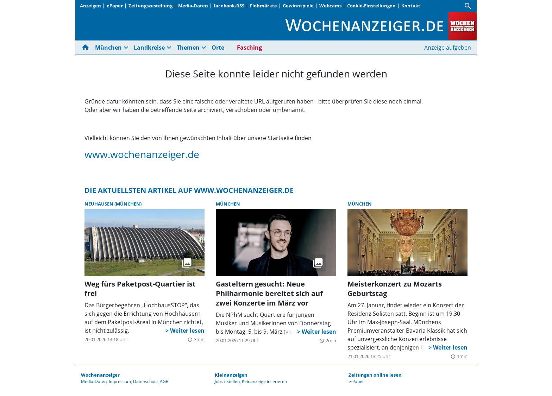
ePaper (115, 5)
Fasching (249, 47)
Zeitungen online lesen (375, 375)
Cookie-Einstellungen (371, 5)
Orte (218, 47)
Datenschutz (145, 381)
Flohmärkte (263, 5)
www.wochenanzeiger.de (141, 154)
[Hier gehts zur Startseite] (86, 47)
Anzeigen (90, 5)
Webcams (330, 5)
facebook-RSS (229, 5)
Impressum (120, 381)
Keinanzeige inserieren (264, 381)
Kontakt (410, 5)
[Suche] (468, 6)
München (108, 47)
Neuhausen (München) (113, 204)
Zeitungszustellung (150, 5)
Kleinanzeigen (231, 375)
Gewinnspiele (298, 5)
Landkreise (149, 47)
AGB (164, 381)
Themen (188, 47)
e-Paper (356, 381)
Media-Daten (193, 5)
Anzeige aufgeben (447, 47)
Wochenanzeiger (100, 375)
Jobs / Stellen (227, 381)
